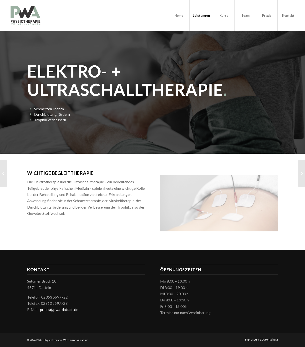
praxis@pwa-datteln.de (59, 309)
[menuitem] (178, 15)
